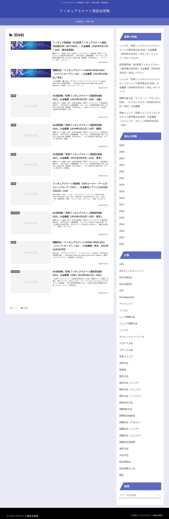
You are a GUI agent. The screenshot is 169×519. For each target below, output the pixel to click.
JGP (121, 290)
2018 (121, 198)
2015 (121, 217)
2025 (121, 152)
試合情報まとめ (127, 468)
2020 (121, 185)
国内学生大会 (126, 402)
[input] (140, 495)
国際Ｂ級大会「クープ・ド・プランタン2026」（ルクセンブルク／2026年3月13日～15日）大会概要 (139, 102)
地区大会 (123, 448)
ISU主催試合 (125, 277)
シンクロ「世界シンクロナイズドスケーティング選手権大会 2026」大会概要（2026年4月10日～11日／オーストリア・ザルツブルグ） (139, 51)
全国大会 (123, 363)
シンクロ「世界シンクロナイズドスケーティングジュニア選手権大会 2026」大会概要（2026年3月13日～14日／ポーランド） (139, 85)
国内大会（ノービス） (130, 396)
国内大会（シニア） (129, 382)
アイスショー (126, 304)
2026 (121, 145)
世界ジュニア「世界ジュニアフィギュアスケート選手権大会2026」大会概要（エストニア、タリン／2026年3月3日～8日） (139, 119)
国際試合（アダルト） (130, 422)
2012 (121, 237)
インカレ (123, 310)
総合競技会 (125, 462)
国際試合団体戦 (127, 442)
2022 (121, 171)
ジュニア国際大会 (128, 323)
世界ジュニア (126, 356)
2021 (121, 178)
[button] (158, 495)
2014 (121, 224)
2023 (121, 165)
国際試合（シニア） (129, 429)
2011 (121, 244)
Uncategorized (126, 297)
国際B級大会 (125, 409)
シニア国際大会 (127, 317)
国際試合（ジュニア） (130, 435)
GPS (121, 264)
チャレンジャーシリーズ (131, 336)
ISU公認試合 (125, 284)
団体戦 (122, 369)
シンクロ (123, 330)
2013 (121, 231)
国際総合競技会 (127, 415)
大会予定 (123, 455)
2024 (121, 158)
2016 (121, 211)
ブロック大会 (126, 350)
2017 (121, 204)
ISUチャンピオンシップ (131, 271)
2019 (121, 191)
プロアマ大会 (126, 343)
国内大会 (123, 376)
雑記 (121, 475)
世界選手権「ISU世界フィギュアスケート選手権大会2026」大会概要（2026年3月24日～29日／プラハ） (139, 68)
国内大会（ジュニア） (130, 389)
